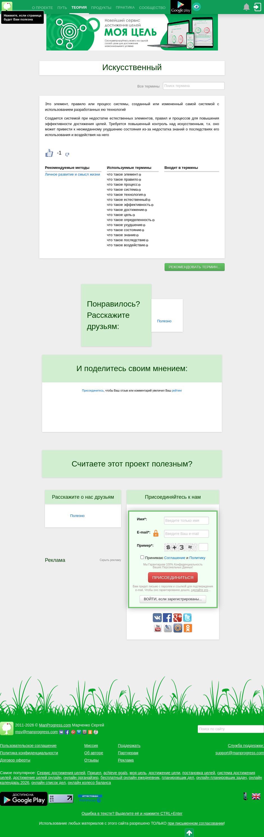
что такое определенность (129, 220)
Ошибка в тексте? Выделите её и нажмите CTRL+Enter (132, 813)
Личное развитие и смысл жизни (72, 174)
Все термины (148, 86)
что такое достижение (125, 210)
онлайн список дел (48, 782)
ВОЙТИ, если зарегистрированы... (173, 599)
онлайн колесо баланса (89, 782)
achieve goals (115, 773)
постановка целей (198, 773)
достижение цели (164, 773)
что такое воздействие (126, 245)
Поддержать (129, 745)
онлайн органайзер (80, 777)
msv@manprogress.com (36, 732)
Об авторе (93, 753)
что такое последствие (126, 240)
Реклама (126, 760)
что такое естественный (127, 199)
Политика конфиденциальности (29, 753)
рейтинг (177, 390)
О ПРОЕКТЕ (42, 8)
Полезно (164, 321)
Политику (197, 558)
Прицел (94, 773)
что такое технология (125, 194)
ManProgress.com (55, 725)
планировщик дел (178, 777)
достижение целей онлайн (37, 777)
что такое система (122, 189)
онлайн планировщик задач (221, 777)
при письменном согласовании (196, 823)
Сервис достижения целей (61, 773)
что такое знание (121, 235)
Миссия (91, 745)
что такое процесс (122, 184)
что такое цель (119, 215)
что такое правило (122, 179)
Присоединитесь (93, 390)
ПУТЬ (62, 8)
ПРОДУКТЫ (101, 8)
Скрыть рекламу (110, 560)
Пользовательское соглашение (28, 745)
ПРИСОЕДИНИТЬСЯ (173, 577)
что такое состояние (124, 230)
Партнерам (128, 753)
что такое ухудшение (124, 225)
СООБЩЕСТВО (152, 8)
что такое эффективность (129, 205)
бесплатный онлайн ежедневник (130, 777)
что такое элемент (122, 174)
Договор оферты (15, 760)
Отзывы (91, 760)
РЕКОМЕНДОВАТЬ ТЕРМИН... (194, 267)
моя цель (138, 773)
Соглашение (174, 558)
